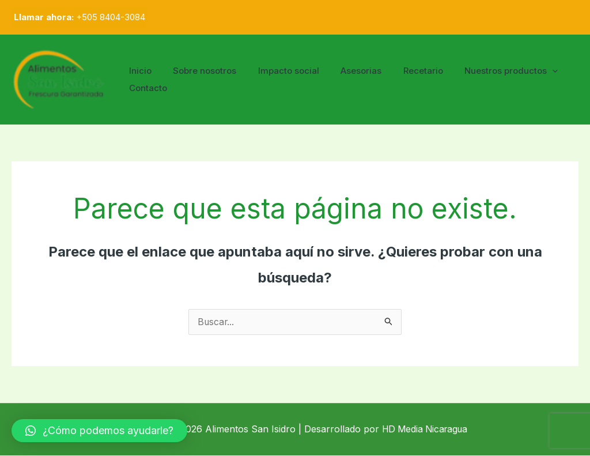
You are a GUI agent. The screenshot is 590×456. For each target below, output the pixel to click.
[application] (528, 71)
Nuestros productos (487, 71)
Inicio (138, 70)
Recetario (403, 70)
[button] (99, 430)
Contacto (146, 87)
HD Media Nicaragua (424, 429)
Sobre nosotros (198, 70)
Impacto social (277, 70)
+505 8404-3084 (110, 17)
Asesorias (346, 70)
